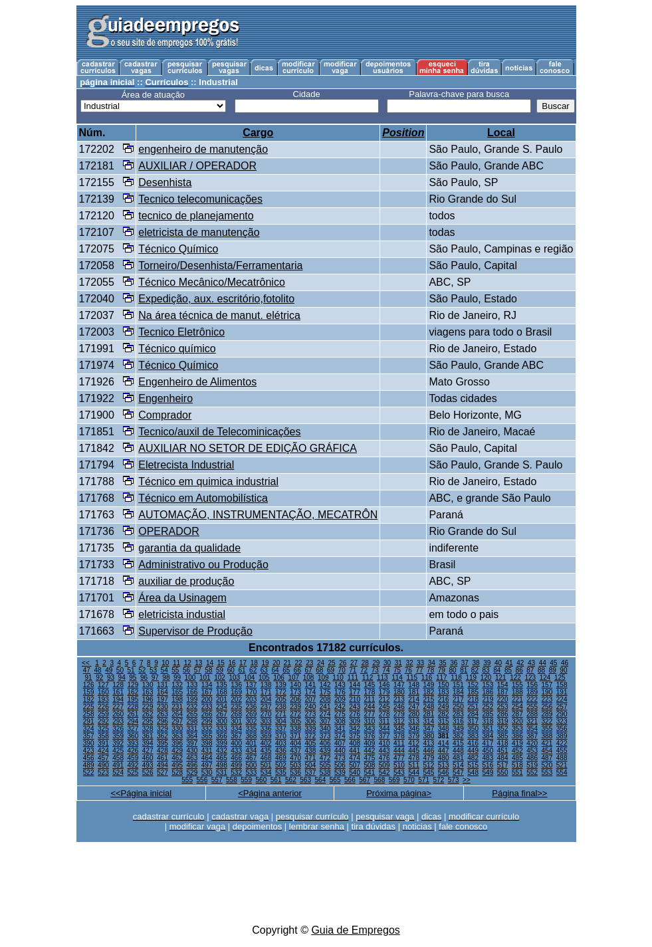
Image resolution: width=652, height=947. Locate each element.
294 (133, 721)
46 (564, 663)
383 (473, 736)
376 (370, 736)
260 (118, 714)
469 (280, 758)
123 (530, 677)
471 (310, 758)
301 (236, 721)
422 (562, 743)
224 (562, 699)
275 (340, 714)
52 (142, 670)
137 (251, 684)
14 (209, 663)
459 (133, 758)
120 (486, 677)
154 (502, 684)
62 (253, 670)
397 (192, 743)
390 (88, 743)
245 (384, 706)
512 (429, 765)
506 (340, 765)
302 (251, 721)
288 (532, 714)
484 (502, 758)
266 (207, 714)
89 (552, 670)
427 (148, 750)
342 (354, 728)
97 (155, 677)
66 (297, 670)
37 (465, 663)
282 (443, 714)
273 (310, 714)
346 (413, 728)
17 (243, 663)
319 (502, 721)
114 (397, 677)
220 (502, 699)
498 (221, 765)
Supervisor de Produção (195, 631)
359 (118, 736)
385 (502, 736)
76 (408, 670)
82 (475, 670)
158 (562, 684)
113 (382, 677)
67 (308, 670)
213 (399, 699)
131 (162, 684)
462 (177, 758)
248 (429, 706)
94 (122, 677)
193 (103, 699)
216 (443, 699)
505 (325, 765)
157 (547, 684)
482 (473, 758)
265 (192, 714)
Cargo (258, 132)
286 (502, 714)
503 (295, 765)
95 (132, 677)
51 (131, 670)
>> (467, 780)
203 (251, 699)
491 (118, 765)
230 (162, 706)
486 (532, 758)
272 (295, 714)
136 (236, 684)
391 (103, 743)
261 (133, 714)
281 (429, 714)
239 (295, 706)
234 (221, 706)
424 (103, 750)
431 (207, 750)
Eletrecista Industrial (186, 465)
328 (148, 728)
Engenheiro (165, 398)
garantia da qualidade (189, 548)
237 (266, 706)
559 (246, 780)
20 (276, 663)
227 (118, 706)
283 (458, 714)
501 (266, 765)
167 (207, 692)
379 (413, 736)
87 (530, 670)
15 (221, 663)
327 (133, 728)
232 (192, 706)
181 (413, 692)
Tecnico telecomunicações (200, 199)
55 (175, 670)
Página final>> (519, 793)
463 (192, 758)
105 (264, 677)
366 (221, 736)
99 (177, 677)
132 (177, 684)
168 (221, 692)
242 (340, 706)
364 (192, 736)
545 (429, 772)
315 (443, 721)
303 (266, 721)
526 (148, 772)
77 (419, 670)
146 (384, 684)
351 (488, 728)
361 (148, 736)
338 (295, 728)
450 (488, 750)
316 (458, 721)
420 (532, 743)
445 (413, 750)
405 (310, 743)
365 (207, 736)
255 (532, 706)
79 (441, 670)
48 (97, 670)
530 (207, 772)
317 (473, 721)
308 (340, 721)
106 (278, 677)
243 (354, 706)
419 (517, 743)
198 (177, 699)
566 (350, 780)
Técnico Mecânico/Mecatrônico (211, 282)
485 (517, 758)
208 (325, 699)
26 (342, 663)
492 (133, 765)
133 (192, 684)
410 (384, 743)
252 (488, 706)
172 (280, 692)
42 (520, 663)
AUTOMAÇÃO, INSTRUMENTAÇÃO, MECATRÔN (258, 514)
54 (164, 670)
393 (133, 743)
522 (88, 772)
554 (562, 772)
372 (310, 736)
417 (488, 743)
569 (394, 780)
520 (547, 765)
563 (305, 780)
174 (310, 692)
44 (542, 663)
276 (354, 714)
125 (560, 677)
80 (452, 670)
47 (86, 670)
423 (88, 750)
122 (515, 677)
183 (443, 692)
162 (133, 692)
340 (325, 728)
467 (251, 758)
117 (441, 677)
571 (423, 780)
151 (458, 684)
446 (429, 750)
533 (251, 772)
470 (295, 758)
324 (88, 728)
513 (443, 765)
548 (473, 772)
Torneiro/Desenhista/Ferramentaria (220, 265)
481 (458, 758)
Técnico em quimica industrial (208, 481)
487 (547, 758)
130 (148, 684)
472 (325, 758)
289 (547, 714)
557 (217, 780)
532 (236, 772)
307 (325, 721)
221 (517, 699)
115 (411, 677)
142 (325, 684)
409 (370, 743)
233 (207, 706)
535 (280, 772)
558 (231, 780)
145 (370, 684)
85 (508, 670)
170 (251, 692)
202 (236, 699)
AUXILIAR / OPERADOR (197, 165)
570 (409, 780)
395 (162, 743)
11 (176, 663)
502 (280, 765)
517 (502, 765)
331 (192, 728)
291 (88, 721)
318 (488, 721)
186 (488, 692)
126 (88, 684)
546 (443, 772)
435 (266, 750)
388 (547, 736)
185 (473, 692)
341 (340, 728)
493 (148, 765)
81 (463, 670)
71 (352, 670)
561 (276, 780)
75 (397, 670)
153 (488, 684)
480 (443, 758)
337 (280, 728)
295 (148, 721)
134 (207, 684)
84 (496, 670)
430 (192, 750)
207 (310, 699)
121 (500, 677)
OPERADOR (168, 531)
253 (502, 706)
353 (517, 728)
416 (473, 743)
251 (473, 706)
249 (443, 706)
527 (162, 772)
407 (340, 743)
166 (192, 692)
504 (310, 765)
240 (310, 706)
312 (399, 721)
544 (413, 772)
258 (88, 714)
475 (370, 758)
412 (413, 743)
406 (325, 743)
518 (517, 765)
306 (310, 721)
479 (429, 758)
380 (429, 736)
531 (221, 772)
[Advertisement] (412, 33)
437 (295, 750)
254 (517, 706)
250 (458, 706)
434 (251, 750)
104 (249, 677)
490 (103, 765)
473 (340, 758)
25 (332, 663)
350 (473, 728)
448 (458, 750)
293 (118, 721)
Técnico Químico (178, 249)
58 (208, 670)
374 (340, 736)
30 (387, 663)
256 (547, 706)
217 (458, 699)
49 (108, 670)
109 (323, 677)
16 (231, 663)
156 (532, 684)
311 (384, 721)
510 (399, 765)
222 (532, 699)
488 (562, 758)
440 (340, 750)
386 (517, 736)
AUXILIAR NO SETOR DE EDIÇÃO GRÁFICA (247, 448)
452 (517, 750)
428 (162, 750)
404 (295, 743)
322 (547, 721)
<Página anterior (270, 793)
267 (221, 714)
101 (205, 677)
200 (207, 699)
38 (476, 663)
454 (547, 750)
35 (442, 663)
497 (207, 765)
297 (177, 721)
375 (354, 736)
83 (486, 670)
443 (384, 750)
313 (413, 721)
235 (236, 706)
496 (192, 765)
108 (308, 677)
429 (177, 750)
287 (517, 714)
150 (443, 684)
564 (320, 780)
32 (409, 663)
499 (236, 765)
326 (118, 728)
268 (236, 714)
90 (563, 670)
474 (354, 758)
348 (443, 728)
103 (234, 677)
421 (547, 743)
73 (375, 670)
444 (399, 750)
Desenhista (164, 182)
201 (221, 699)
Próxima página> (398, 793)
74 (385, 670)
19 (265, 663)
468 (266, 758)
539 (340, 772)
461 (162, 758)
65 (286, 670)
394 (148, 743)
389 (562, 736)
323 (562, 721)
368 (251, 736)
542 (384, 772)
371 (295, 736)
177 (354, 692)
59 (219, 670)
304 (280, 721)
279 (399, 714)
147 (399, 684)
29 (376, 663)
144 (354, 684)
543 (399, 772)
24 (320, 663)
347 (429, 728)
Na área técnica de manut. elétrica (219, 315)
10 (165, 663)
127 (103, 684)
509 (384, 765)
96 (144, 677)
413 (429, 743)
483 (488, 758)
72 (364, 670)
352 (502, 728)
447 (443, 750)
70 (342, 670)
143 (340, 684)
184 (458, 692)
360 (133, 736)
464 (207, 758)
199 (192, 699)
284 (473, 714)
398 (207, 743)
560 (261, 780)
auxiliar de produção (186, 581)
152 (473, 684)
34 (431, 663)
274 (325, 714)
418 (502, 743)
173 (295, 692)
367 (236, 736)
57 (197, 670)
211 (370, 699)
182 (429, 692)
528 (177, 772)
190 (547, 692)
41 (509, 663)
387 (532, 736)
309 (354, 721)
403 (280, 743)
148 (413, 684)
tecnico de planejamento (195, 215)
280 (413, 714)
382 (458, 736)
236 (251, 706)
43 (531, 663)
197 (162, 699)
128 (118, 684)
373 (325, 736)
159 (88, 692)
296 (162, 721)
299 (207, 721)
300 (221, 721)
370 (280, 736)
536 (295, 772)
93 (110, 677)
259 (103, 714)
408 (354, 743)
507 (354, 765)
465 (221, 758)
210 (354, 699)
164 (162, 692)
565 (335, 780)
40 (498, 663)
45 (553, 663)
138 (266, 684)
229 (148, 706)
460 (148, 758)
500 (251, 765)
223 (547, 699)
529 (192, 772)
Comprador (164, 415)
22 (298, 663)
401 (251, 743)
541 (370, 772)
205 (280, 699)
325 (103, 728)
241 (325, 706)
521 (562, 765)
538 (325, 772)
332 (207, 728)
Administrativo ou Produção (203, 564)
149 (429, 684)
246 (399, 706)
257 (562, 706)
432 (221, 750)
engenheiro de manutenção (203, 149)
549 (488, 772)
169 (236, 692)
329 (162, 728)
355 (547, 728)
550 (502, 772)
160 (103, 692)
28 (365, 663)
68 (319, 670)
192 (88, 699)
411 (399, 743)
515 (473, 765)
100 (190, 677)
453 (532, 750)
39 (486, 663)
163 (148, 692)
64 (274, 670)
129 (133, 684)
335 (251, 728)
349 (458, 728)
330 (177, 728)
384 (488, 736)
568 (379, 780)
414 (443, 743)
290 (562, 714)
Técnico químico (177, 348)
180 (399, 692)
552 (532, 772)
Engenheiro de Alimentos (197, 381)
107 (293, 677)
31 (398, 663)
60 (231, 670)
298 (192, 721)
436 (280, 750)
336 (266, 728)
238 (280, 706)
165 (177, 692)
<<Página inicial (140, 793)
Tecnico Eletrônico (181, 332)
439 (325, 750)
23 (309, 663)
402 (266, 743)
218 (473, 699)
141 (310, 684)
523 (103, 772)
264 (177, 714)
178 (370, 692)
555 (187, 780)
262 (148, 714)
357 (88, 736)
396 (177, 743)
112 (368, 677)
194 (118, 699)
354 (532, 728)
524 (118, 772)
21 (287, 663)
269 (251, 714)
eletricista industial (181, 614)
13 (198, 663)
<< (86, 663)
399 (221, 743)
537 (310, 772)
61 (241, 670)
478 (413, 758)
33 (420, 663)
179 (384, 692)
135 (221, 684)
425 (118, 750)
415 (458, 743)
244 (370, 706)
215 (429, 699)
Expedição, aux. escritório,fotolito (216, 298)
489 (88, 765)
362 (162, 736)
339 (310, 728)
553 (547, 772)
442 (370, 750)
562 (290, 780)
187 (502, 692)
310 (370, 721)
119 (471, 677)
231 (177, 706)
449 (473, 750)
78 (430, 670)
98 (165, 677)
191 (562, 692)
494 (162, 765)
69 (330, 670)
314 (429, 721)
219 (488, 699)
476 (384, 758)
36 (453, 663)
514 (458, 765)
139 (280, 684)
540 (354, 772)
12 (187, 663)
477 (399, 758)
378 (399, 736)
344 (384, 728)
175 (325, 692)
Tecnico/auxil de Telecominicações (219, 431)
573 (453, 780)
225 (88, 706)
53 (153, 670)
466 (236, 758)
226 (103, 706)
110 (338, 677)
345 (399, 728)
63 (264, 670)
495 (177, 765)
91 (88, 677)
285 (488, 714)
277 (370, 714)
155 (517, 684)
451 (502, 750)
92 (99, 677)
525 (133, 772)
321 (532, 721)
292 (103, 721)
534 (266, 772)
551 (517, 772)
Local (501, 132)
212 (384, 699)
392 (118, 743)
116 (427, 677)
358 (103, 736)
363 (177, 736)
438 (310, 750)
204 (266, 699)
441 (354, 750)
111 (352, 677)
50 (120, 670)
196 (148, 699)
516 (488, 765)
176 (340, 692)
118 (456, 677)
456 (88, 758)
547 (458, 772)
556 (202, 780)
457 (103, 758)
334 (236, 728)
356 (562, 728)
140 (295, 684)
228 (133, 706)
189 (532, 692)
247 (413, 706)
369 (266, 736)
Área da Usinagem (182, 597)
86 (519, 670)
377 (384, 736)
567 (364, 780)
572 (439, 780)
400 (236, 743)
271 (280, 714)
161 (118, 692)
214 (413, 699)
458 (118, 758)
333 (221, 728)
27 (354, 663)
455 (562, 750)
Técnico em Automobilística (203, 498)
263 (162, 714)
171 (266, 692)
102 (219, 677)
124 (545, 677)
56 (186, 670)
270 (266, 714)
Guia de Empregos (355, 930)
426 (133, 750)
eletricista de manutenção (198, 232)
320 (517, 721)
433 (236, 750)
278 (384, 714)
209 (340, 699)
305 (295, 721)
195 (133, 699)
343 (370, 728)
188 (517, 692)
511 (413, 765)
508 (370, 765)
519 (532, 765)
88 (541, 670)
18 (254, 663)
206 (295, 699)
